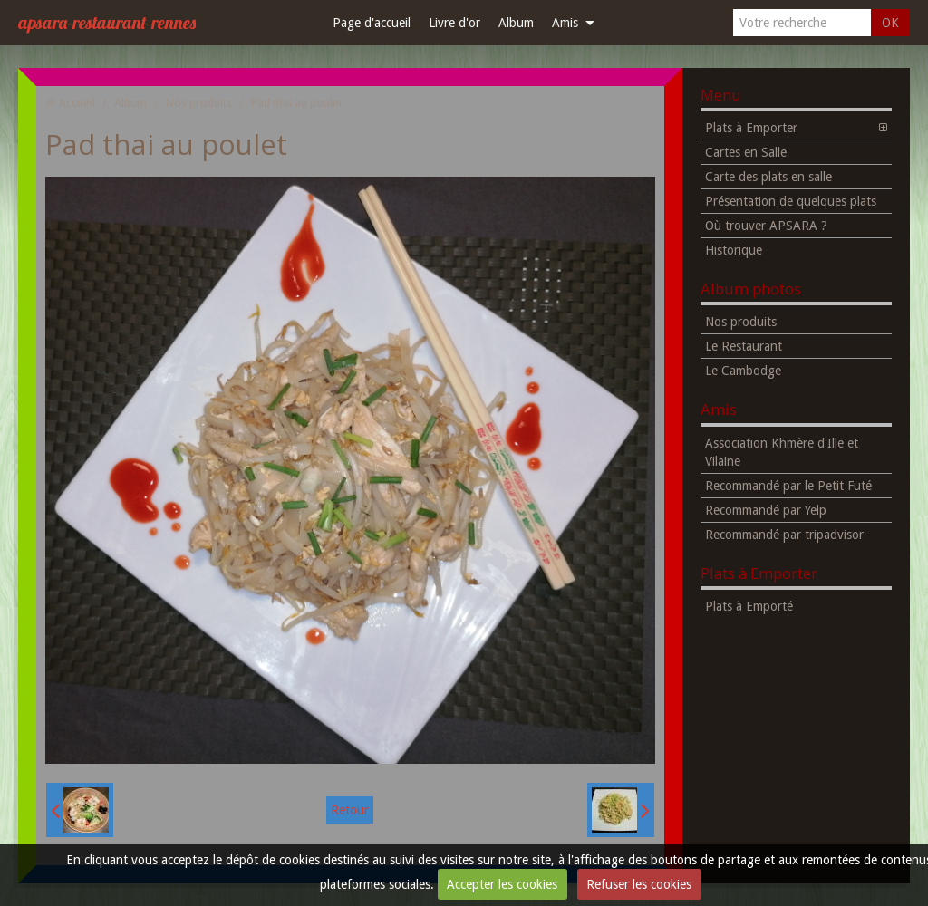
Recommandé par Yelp (765, 510)
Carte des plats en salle (768, 176)
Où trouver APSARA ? (766, 225)
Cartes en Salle (746, 152)
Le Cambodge (743, 370)
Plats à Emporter (751, 127)
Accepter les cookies (502, 884)
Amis (565, 22)
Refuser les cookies (638, 884)
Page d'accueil (372, 22)
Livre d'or (454, 22)
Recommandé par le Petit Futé (788, 485)
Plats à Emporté (749, 606)
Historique (733, 250)
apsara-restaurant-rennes (107, 22)
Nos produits (199, 103)
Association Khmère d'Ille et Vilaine (781, 452)
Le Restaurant (743, 346)
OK (890, 22)
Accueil (77, 103)
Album (516, 22)
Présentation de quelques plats (790, 201)
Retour (350, 810)
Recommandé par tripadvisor (784, 534)
